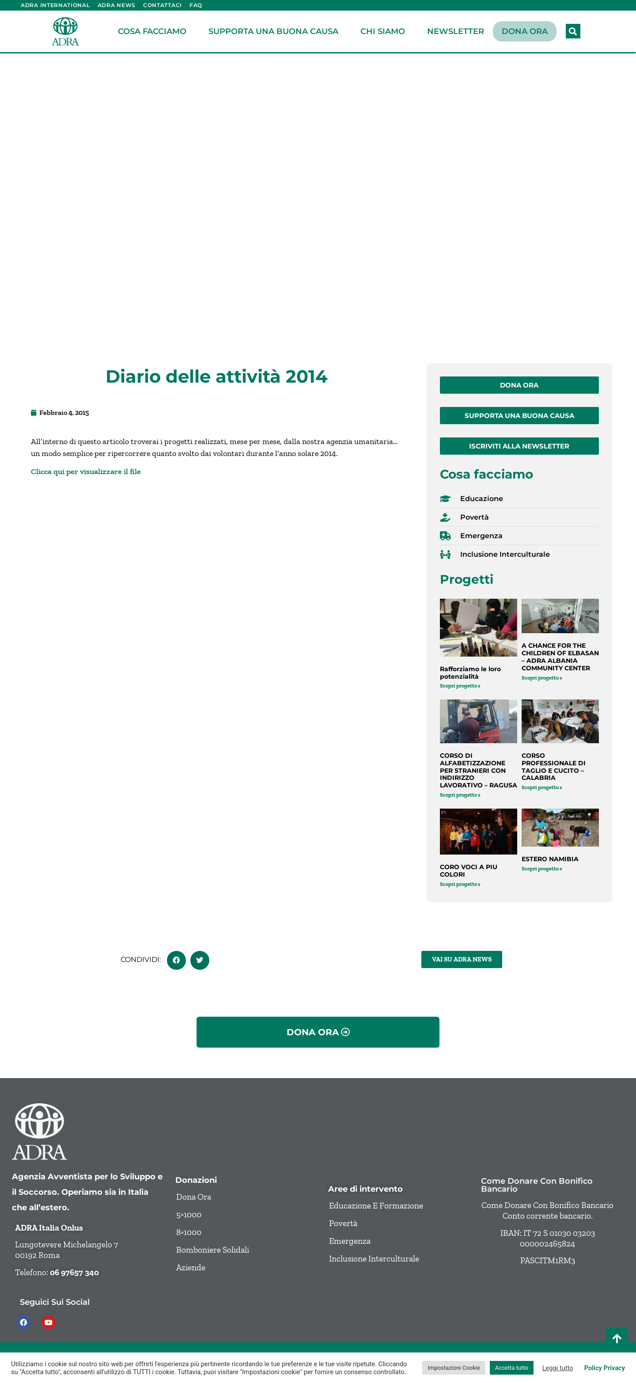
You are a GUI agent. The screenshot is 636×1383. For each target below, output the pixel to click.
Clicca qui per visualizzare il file (86, 471)
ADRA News (117, 5)
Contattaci (162, 5)
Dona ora (525, 31)
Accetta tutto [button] (511, 1367)
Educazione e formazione (376, 1206)
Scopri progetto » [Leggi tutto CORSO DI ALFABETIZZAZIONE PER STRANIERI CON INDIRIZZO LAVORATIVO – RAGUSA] (460, 795)
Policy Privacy (604, 1368)
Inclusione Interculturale (374, 1259)
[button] (573, 31)
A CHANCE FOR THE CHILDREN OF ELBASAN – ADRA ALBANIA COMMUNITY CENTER (560, 657)
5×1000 (188, 1214)
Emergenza (350, 1241)
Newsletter (455, 31)
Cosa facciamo (154, 31)
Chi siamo (384, 31)
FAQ (195, 5)
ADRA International (55, 5)
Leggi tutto (557, 1368)
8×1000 (188, 1232)
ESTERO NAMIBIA (550, 859)
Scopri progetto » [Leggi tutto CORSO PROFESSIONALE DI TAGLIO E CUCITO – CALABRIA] (542, 787)
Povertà (343, 1223)
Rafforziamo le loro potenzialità (470, 672)
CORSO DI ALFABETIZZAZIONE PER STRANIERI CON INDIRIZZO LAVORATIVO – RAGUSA (478, 770)
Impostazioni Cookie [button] (454, 1367)
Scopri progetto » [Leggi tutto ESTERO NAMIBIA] (542, 869)
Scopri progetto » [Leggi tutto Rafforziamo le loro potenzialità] (460, 686)
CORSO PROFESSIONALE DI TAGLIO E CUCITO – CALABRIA (554, 767)
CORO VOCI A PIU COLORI (468, 870)
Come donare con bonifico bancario (537, 1184)
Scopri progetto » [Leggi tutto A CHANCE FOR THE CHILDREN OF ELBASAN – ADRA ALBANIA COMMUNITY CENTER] (542, 678)
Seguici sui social (55, 1302)
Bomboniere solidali (212, 1250)
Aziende (190, 1267)
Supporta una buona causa (275, 31)
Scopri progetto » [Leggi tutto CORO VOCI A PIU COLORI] (460, 884)
